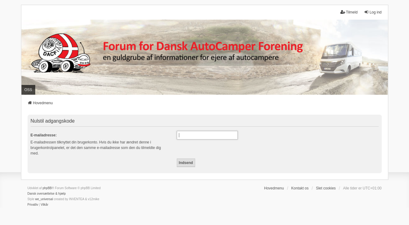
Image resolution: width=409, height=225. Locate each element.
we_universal (44, 199)
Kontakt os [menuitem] (300, 188)
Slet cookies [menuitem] (326, 188)
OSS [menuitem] (28, 90)
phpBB (47, 188)
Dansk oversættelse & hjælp (47, 193)
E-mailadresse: (44, 135)
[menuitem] (33, 205)
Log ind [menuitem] (372, 12)
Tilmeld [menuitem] (349, 12)
